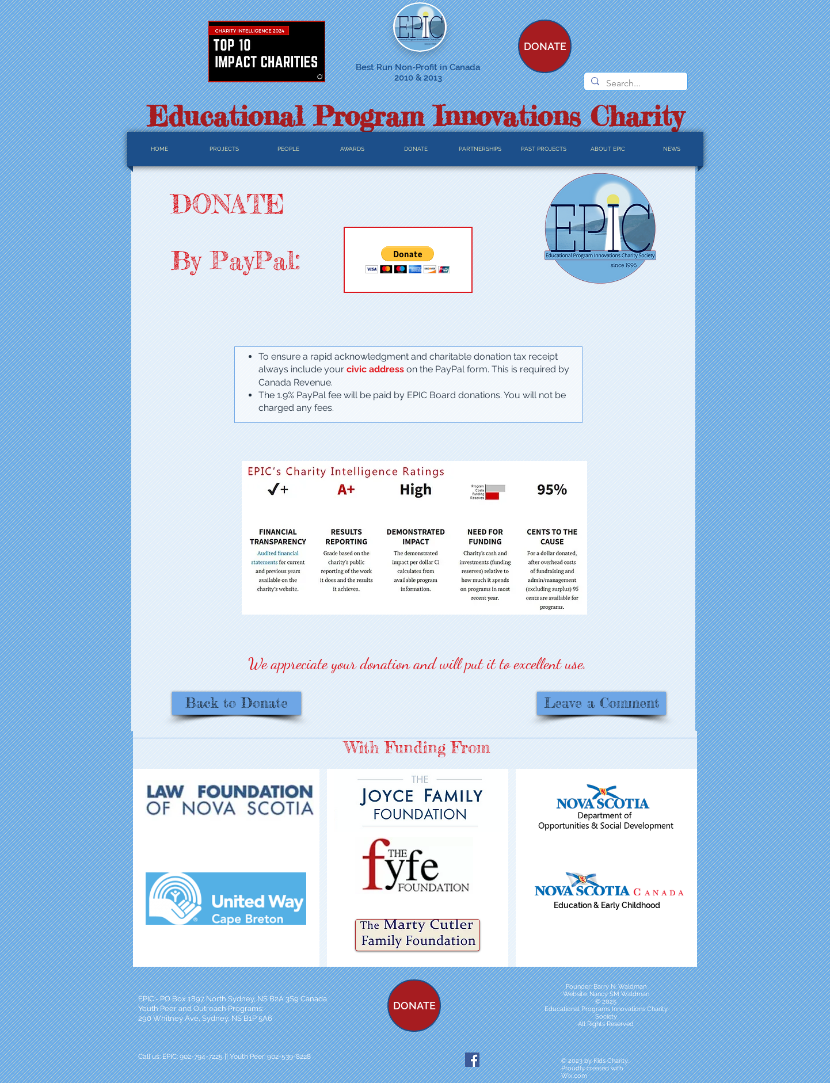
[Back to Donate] (236, 703)
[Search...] (634, 83)
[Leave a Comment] (601, 703)
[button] (407, 259)
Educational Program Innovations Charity (415, 116)
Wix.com (574, 1076)
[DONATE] (545, 46)
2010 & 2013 (418, 78)
